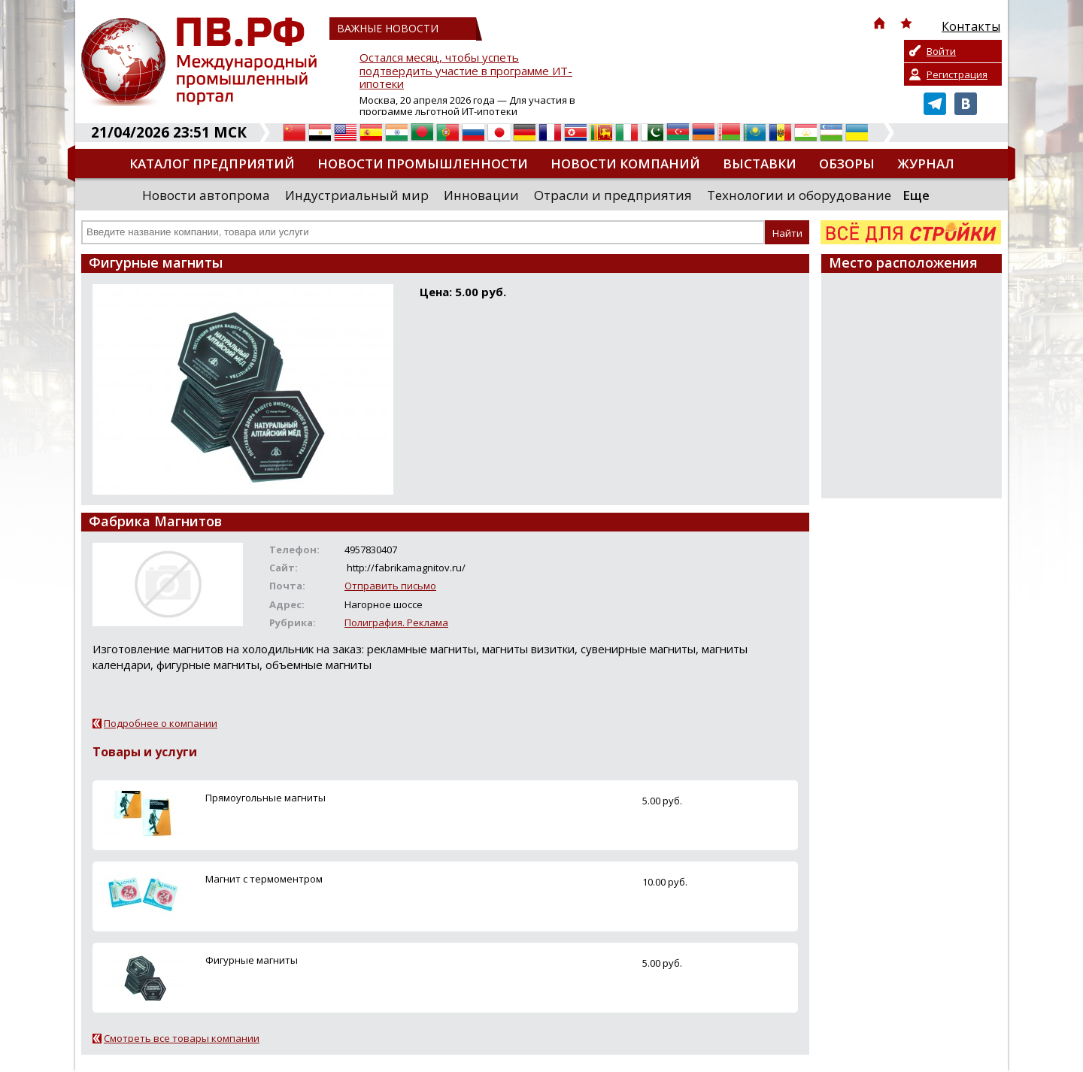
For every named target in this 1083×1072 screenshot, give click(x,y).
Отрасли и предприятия (613, 195)
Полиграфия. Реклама (396, 622)
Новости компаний (625, 163)
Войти (941, 51)
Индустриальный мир (357, 195)
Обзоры (847, 163)
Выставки (759, 163)
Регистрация (957, 74)
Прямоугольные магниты (265, 797)
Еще (916, 195)
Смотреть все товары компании (181, 1038)
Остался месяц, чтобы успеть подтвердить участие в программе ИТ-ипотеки (465, 71)
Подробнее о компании (160, 723)
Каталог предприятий (212, 163)
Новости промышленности (422, 163)
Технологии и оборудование (799, 195)
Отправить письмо (390, 585)
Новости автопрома (206, 195)
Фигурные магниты (251, 960)
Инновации (481, 195)
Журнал (925, 163)
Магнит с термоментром (264, 879)
